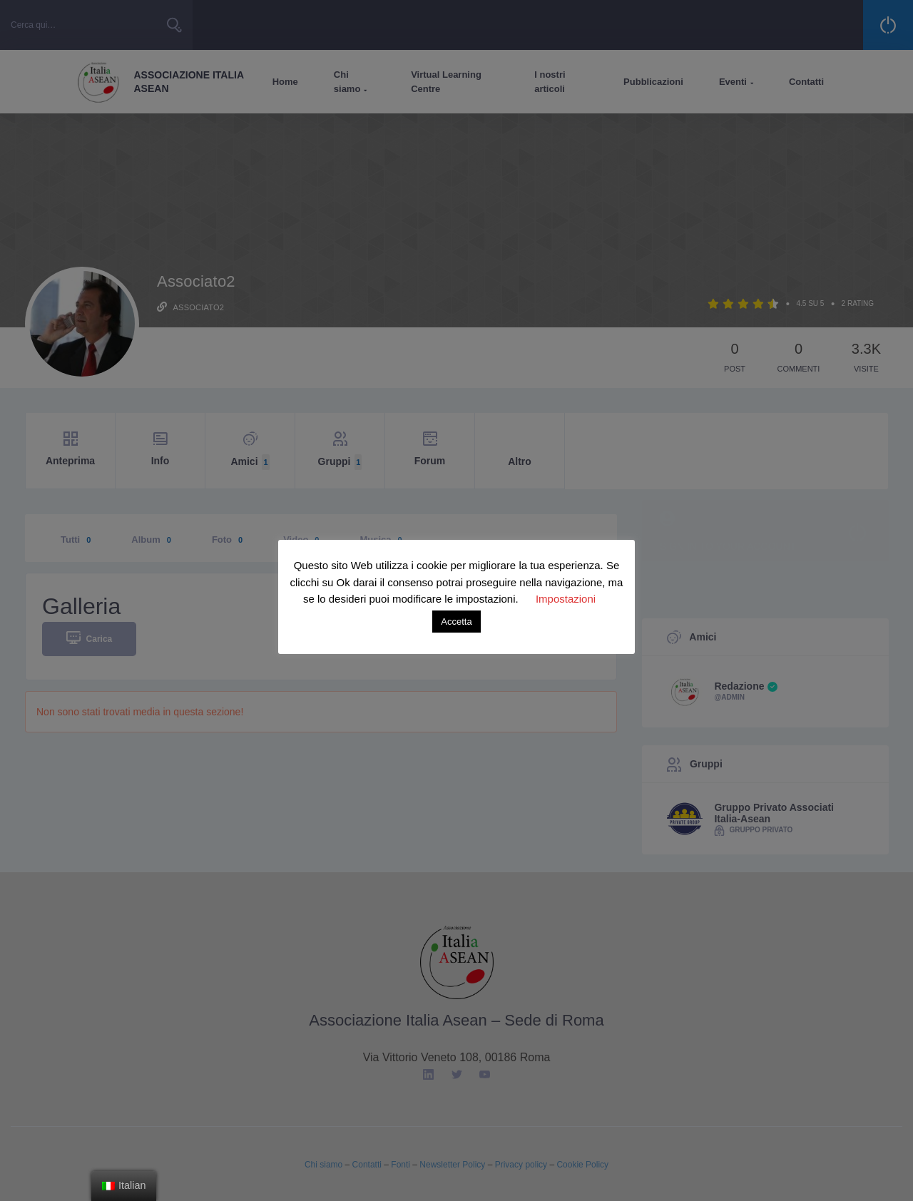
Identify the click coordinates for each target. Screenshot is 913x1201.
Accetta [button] (456, 621)
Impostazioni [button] (566, 599)
